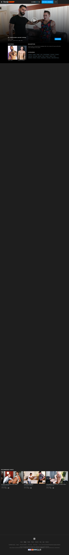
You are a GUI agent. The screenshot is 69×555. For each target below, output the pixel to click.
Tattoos (51, 56)
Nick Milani (48, 485)
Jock (41, 54)
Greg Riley (7, 485)
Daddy (38, 54)
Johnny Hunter (21, 60)
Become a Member (47, 1)
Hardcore (30, 54)
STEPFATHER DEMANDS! (28, 484)
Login (55, 1)
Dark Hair (30, 56)
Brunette (57, 54)
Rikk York (10, 60)
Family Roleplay (46, 54)
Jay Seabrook (4, 485)
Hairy (43, 56)
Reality (34, 54)
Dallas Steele (52, 485)
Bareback (30, 57)
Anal (54, 56)
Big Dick (39, 56)
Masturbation (43, 57)
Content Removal (57, 547)
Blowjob (34, 57)
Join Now (57, 39)
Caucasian (52, 54)
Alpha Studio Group (55, 57)
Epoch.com (14, 547)
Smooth (47, 56)
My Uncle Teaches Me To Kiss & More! (10, 484)
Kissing (38, 57)
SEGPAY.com (42, 547)
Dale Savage (26, 485)
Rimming (48, 57)
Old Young (35, 56)
